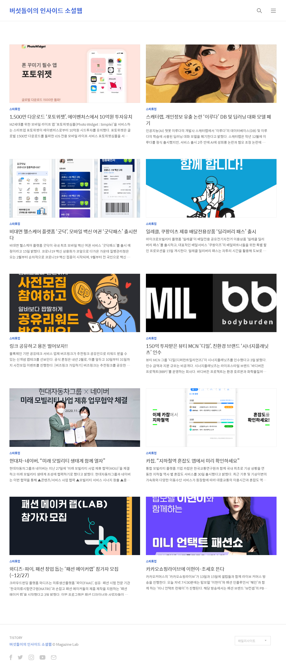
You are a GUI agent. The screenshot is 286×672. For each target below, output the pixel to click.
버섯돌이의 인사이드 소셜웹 (45, 10)
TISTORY (15, 637)
